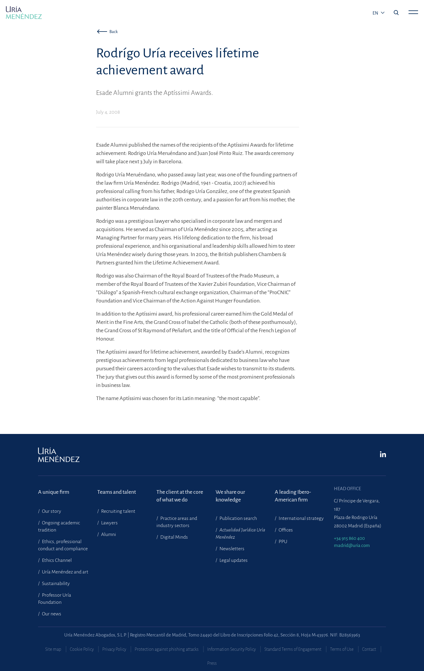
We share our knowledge (230, 496)
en (376, 13)
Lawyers (109, 523)
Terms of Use (342, 649)
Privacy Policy (114, 649)
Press (212, 663)
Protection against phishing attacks (167, 649)
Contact (369, 649)
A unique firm (53, 492)
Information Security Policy (231, 649)
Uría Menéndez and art (64, 572)
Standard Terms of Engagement (292, 649)
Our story (51, 511)
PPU (282, 541)
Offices (285, 530)
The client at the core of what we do (179, 496)
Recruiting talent (117, 511)
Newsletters (231, 548)
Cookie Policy (82, 649)
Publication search (238, 518)
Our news (51, 614)
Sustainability (55, 583)
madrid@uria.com (352, 545)
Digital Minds (173, 537)
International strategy (301, 518)
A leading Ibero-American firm (293, 496)
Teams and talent (116, 492)
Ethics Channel (56, 560)
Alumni (108, 534)
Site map (53, 649)
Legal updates (233, 560)
